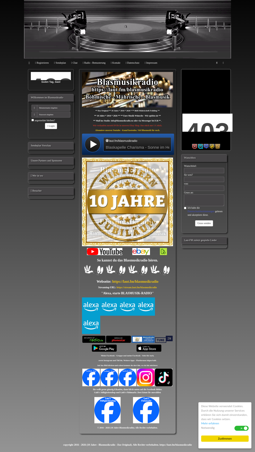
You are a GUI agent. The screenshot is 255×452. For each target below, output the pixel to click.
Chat (74, 63)
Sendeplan (60, 63)
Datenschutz (132, 63)
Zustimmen (225, 438)
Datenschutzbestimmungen (201, 211)
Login (51, 126)
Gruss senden (204, 223)
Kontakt (115, 63)
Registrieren (42, 63)
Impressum (151, 63)
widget (128, 144)
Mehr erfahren (210, 423)
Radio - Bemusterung (94, 63)
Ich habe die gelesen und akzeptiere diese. (203, 211)
